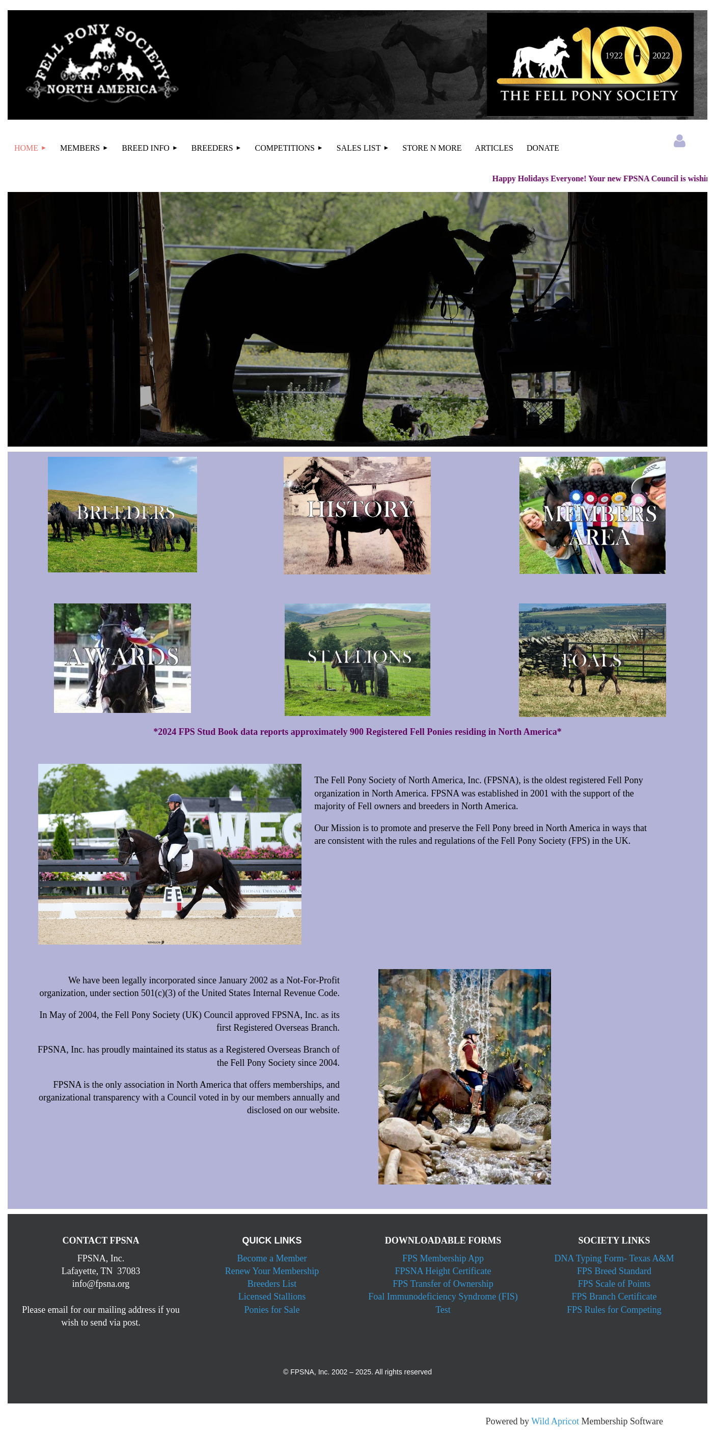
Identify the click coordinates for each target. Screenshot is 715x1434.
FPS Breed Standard (614, 1271)
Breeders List (272, 1284)
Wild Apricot (555, 1421)
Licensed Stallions (272, 1296)
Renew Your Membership (272, 1271)
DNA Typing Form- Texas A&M (614, 1258)
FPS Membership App (443, 1258)
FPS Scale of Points (614, 1284)
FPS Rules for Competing (614, 1310)
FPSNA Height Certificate (443, 1271)
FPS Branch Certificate (614, 1296)
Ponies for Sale (272, 1310)
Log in (679, 141)
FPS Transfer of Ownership (443, 1284)
